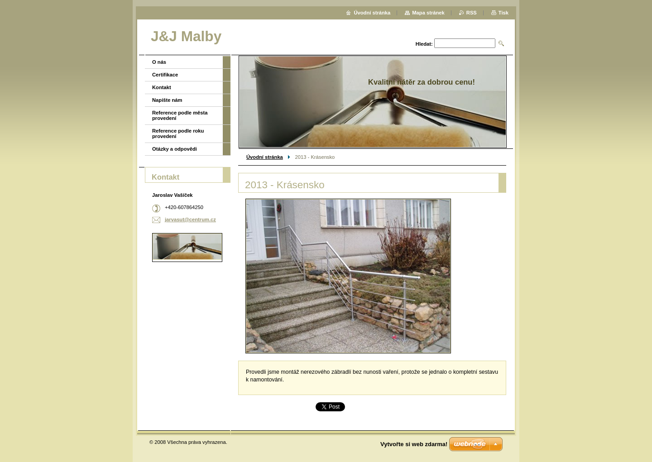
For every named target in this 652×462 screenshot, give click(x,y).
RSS (471, 12)
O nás (159, 62)
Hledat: (424, 44)
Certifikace (165, 74)
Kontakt (161, 87)
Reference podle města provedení (180, 115)
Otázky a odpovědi (174, 149)
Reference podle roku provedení (178, 133)
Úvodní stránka (264, 157)
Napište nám (167, 100)
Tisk (503, 12)
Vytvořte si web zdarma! (413, 444)
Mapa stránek (428, 12)
